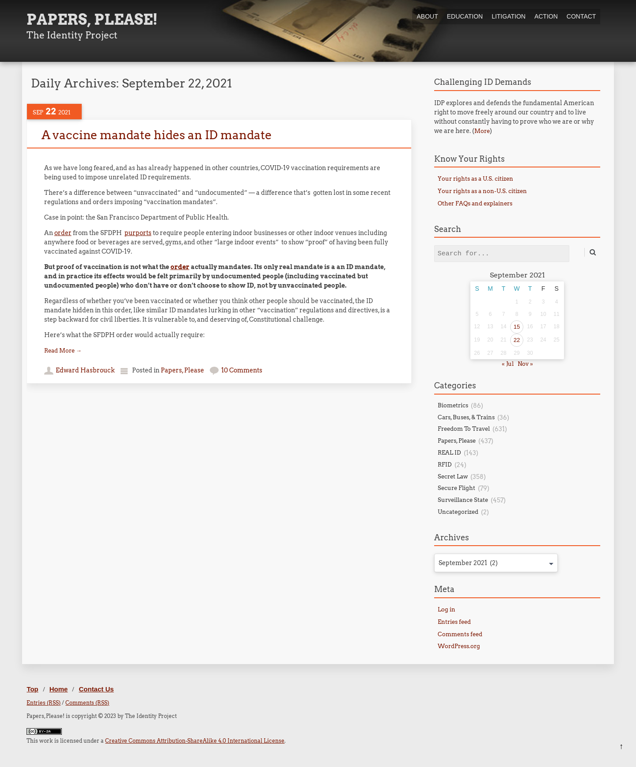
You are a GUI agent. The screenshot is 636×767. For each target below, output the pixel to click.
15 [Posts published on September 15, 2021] (517, 326)
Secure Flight (456, 488)
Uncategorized (458, 512)
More (482, 131)
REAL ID (449, 452)
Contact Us (96, 689)
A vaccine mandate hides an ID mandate (157, 135)
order (63, 232)
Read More (63, 350)
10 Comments (241, 370)
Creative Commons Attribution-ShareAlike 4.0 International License (194, 740)
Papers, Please (182, 370)
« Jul (508, 364)
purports (138, 232)
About (427, 16)
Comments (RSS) (87, 702)
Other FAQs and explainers (475, 203)
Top (32, 689)
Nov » (525, 364)
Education (465, 16)
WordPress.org (459, 646)
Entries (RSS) (43, 702)
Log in (446, 609)
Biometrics (453, 405)
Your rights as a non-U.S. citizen (482, 191)
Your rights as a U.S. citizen (475, 178)
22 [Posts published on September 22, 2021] (517, 340)
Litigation (509, 16)
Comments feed (460, 634)
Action (546, 16)
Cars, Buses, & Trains (466, 417)
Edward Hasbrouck (85, 370)
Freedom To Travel (464, 428)
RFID (445, 464)
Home (58, 689)
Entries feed (454, 622)
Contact (581, 16)
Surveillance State (463, 500)
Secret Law (453, 476)
